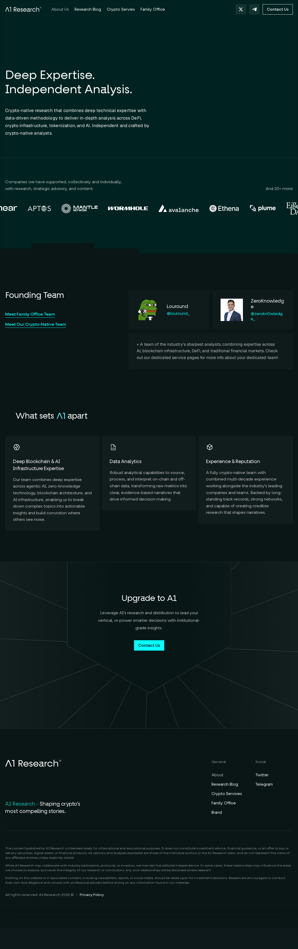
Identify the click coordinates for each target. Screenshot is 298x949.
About (217, 775)
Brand (216, 812)
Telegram (264, 784)
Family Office (223, 803)
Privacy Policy (92, 895)
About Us (60, 9)
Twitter (262, 775)
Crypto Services (226, 793)
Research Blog (224, 784)
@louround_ (178, 313)
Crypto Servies (121, 9)
